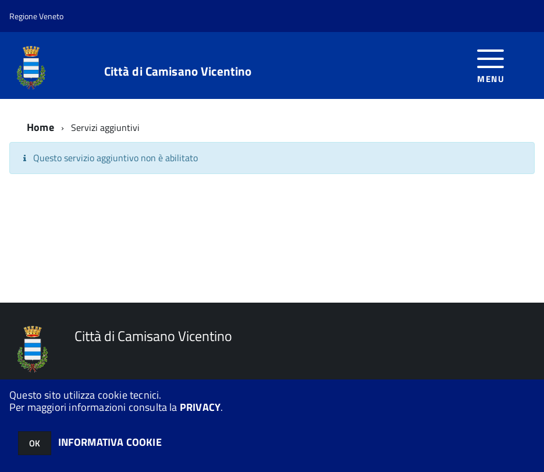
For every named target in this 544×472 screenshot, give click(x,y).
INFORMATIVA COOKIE (110, 442)
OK (34, 443)
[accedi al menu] (490, 64)
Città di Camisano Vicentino (178, 71)
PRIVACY (200, 407)
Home (40, 127)
